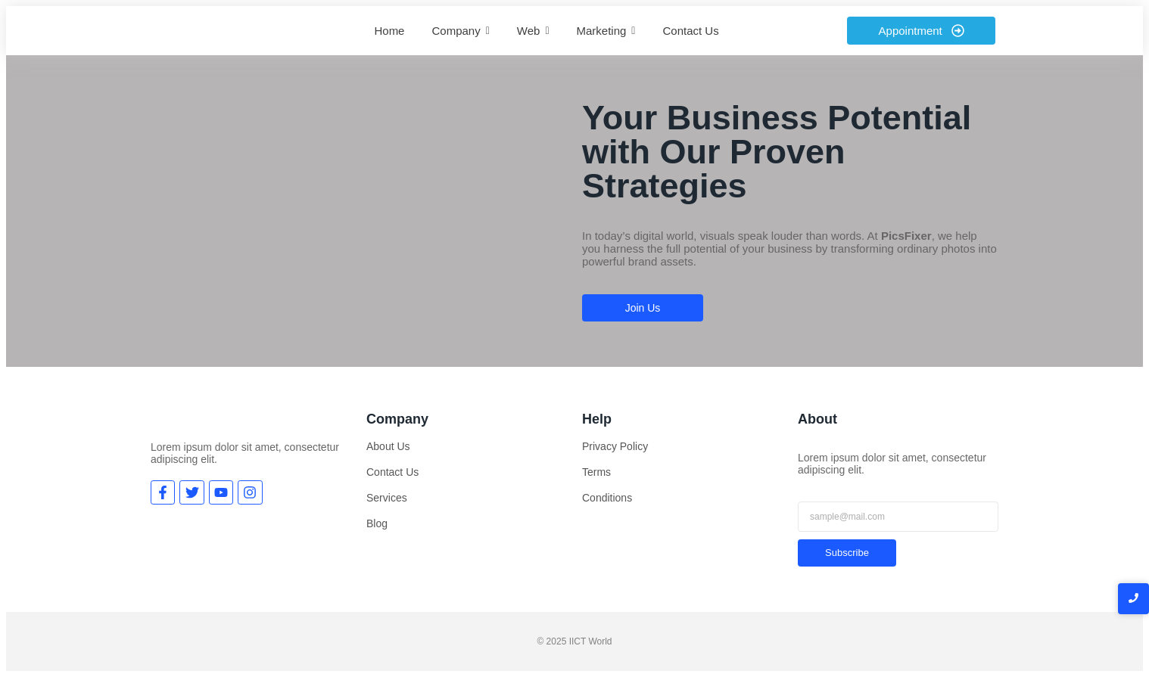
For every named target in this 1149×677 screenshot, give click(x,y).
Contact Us (392, 472)
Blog (377, 523)
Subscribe (847, 552)
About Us (388, 446)
